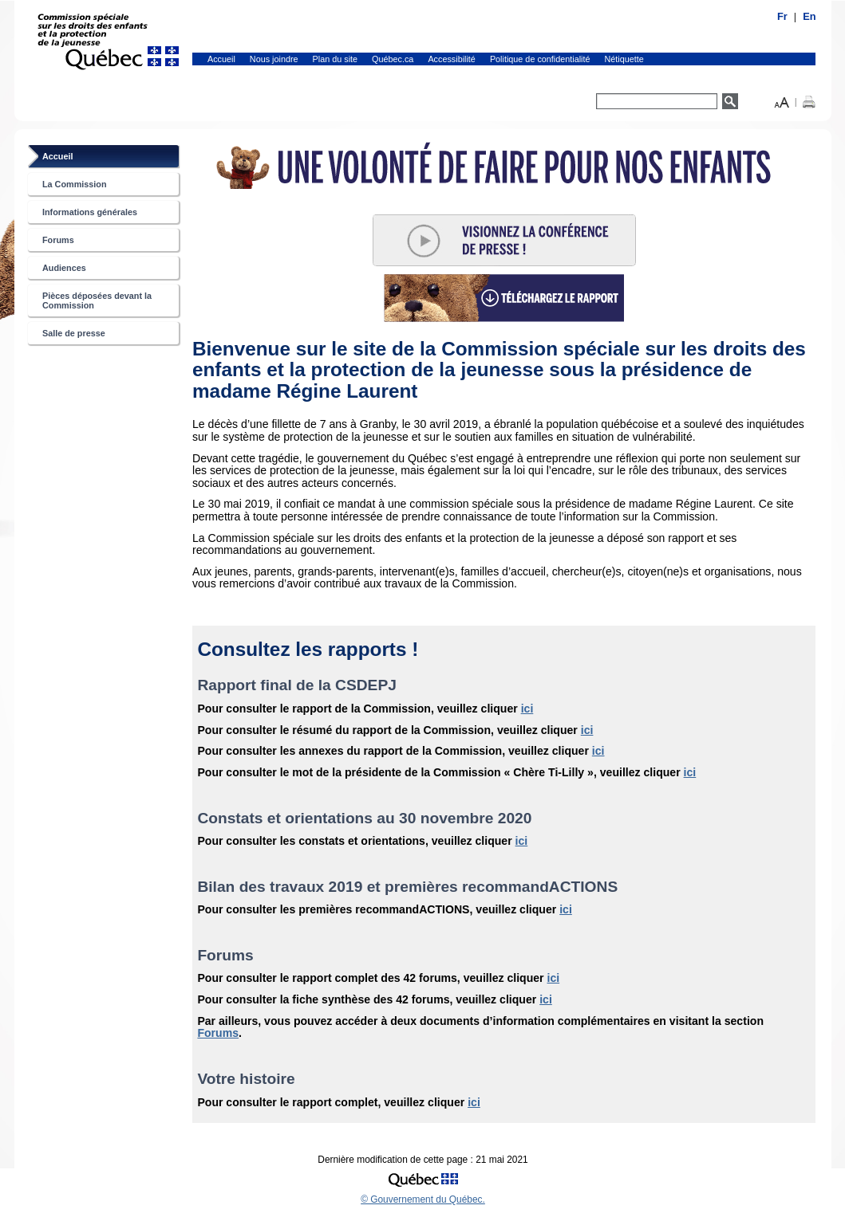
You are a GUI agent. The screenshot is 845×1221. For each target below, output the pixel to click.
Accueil (221, 59)
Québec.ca (392, 59)
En (809, 16)
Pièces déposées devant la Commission (97, 300)
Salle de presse (73, 333)
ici (527, 708)
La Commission (74, 184)
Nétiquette (624, 59)
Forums (58, 240)
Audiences (64, 268)
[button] (782, 101)
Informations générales (89, 212)
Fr (782, 16)
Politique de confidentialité (540, 59)
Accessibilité (452, 59)
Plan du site (335, 59)
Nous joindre (274, 59)
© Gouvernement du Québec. (423, 1199)
